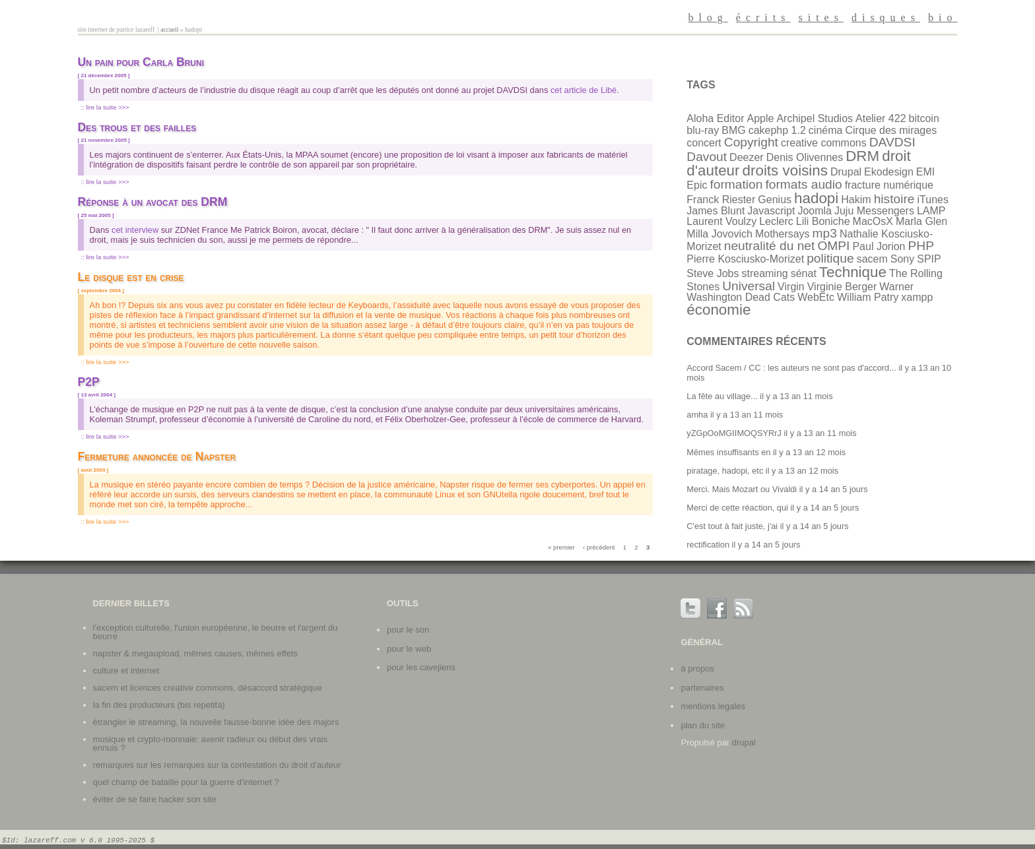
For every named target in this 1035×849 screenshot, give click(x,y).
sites (820, 17)
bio (942, 17)
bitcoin (924, 118)
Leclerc (776, 221)
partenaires (702, 688)
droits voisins (785, 170)
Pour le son (408, 630)
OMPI (833, 246)
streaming (764, 273)
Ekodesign (889, 171)
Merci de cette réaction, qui (737, 508)
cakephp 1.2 (777, 130)
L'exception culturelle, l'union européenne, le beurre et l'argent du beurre (215, 632)
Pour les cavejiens (421, 667)
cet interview (135, 230)
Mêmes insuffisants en (728, 452)
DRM (862, 156)
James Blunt (715, 210)
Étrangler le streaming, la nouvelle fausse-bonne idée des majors (216, 722)
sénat (804, 273)
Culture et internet (126, 671)
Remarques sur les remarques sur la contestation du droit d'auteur (217, 765)
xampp (917, 297)
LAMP (931, 210)
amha (697, 415)
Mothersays (782, 233)
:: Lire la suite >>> (105, 107)
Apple (760, 118)
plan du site (703, 725)
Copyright (751, 142)
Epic (696, 185)
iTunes (933, 199)
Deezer (746, 157)
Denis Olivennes (805, 157)
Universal (748, 286)
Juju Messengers (874, 210)
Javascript (771, 210)
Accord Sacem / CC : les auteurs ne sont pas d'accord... (791, 368)
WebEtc (815, 297)
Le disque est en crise (131, 277)
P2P (89, 382)
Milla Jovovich (719, 233)
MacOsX (873, 221)
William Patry (867, 297)
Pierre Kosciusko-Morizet (745, 259)
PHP (920, 246)
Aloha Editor (715, 118)
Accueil (169, 29)
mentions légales (713, 706)
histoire (894, 199)
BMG (733, 130)
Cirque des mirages (891, 130)
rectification (707, 545)
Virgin (791, 286)
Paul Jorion (878, 246)
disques (885, 17)
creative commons (824, 142)
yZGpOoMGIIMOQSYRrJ (734, 433)
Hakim (856, 199)
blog (707, 17)
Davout (706, 157)
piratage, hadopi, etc (724, 471)
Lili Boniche (823, 221)
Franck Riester (720, 199)
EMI (925, 171)
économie (718, 309)
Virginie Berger (842, 286)
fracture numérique (889, 185)
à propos (697, 669)
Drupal (845, 171)
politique (830, 258)
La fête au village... (721, 396)
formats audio (803, 184)
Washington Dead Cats (740, 297)
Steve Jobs (712, 273)
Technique (852, 272)
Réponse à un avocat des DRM (153, 201)
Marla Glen (921, 221)
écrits (763, 17)
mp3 (825, 233)
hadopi (816, 198)
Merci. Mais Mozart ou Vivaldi (741, 489)
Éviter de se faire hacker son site (155, 799)
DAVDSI (892, 142)
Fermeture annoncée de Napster (157, 456)
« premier (561, 547)
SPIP (929, 259)
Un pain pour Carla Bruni (141, 62)
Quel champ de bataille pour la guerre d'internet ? (186, 782)
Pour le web (409, 649)
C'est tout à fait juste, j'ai (732, 526)
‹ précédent (599, 547)
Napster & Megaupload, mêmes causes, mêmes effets (195, 653)
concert (703, 142)
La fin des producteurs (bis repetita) (159, 705)
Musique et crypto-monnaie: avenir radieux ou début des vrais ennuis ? (210, 743)
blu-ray (702, 130)
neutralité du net (769, 246)
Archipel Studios (814, 118)
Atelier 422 (880, 118)
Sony (902, 259)
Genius (774, 199)
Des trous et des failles (137, 127)
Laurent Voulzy (721, 221)
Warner (896, 286)
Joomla (814, 210)
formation (736, 184)
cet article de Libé (584, 90)
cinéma (826, 130)
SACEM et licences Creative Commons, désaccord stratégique (208, 688)
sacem (872, 259)
